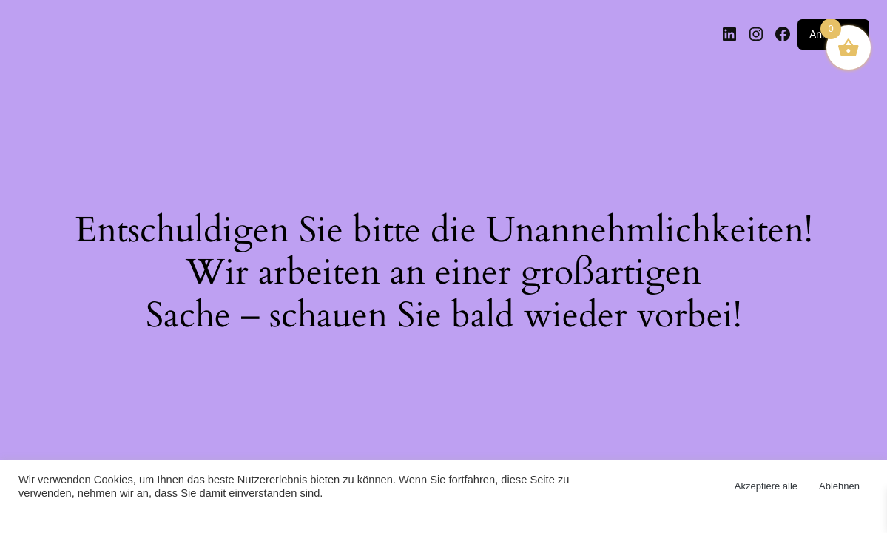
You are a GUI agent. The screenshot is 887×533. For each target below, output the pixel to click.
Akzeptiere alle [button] (766, 486)
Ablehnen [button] (839, 486)
